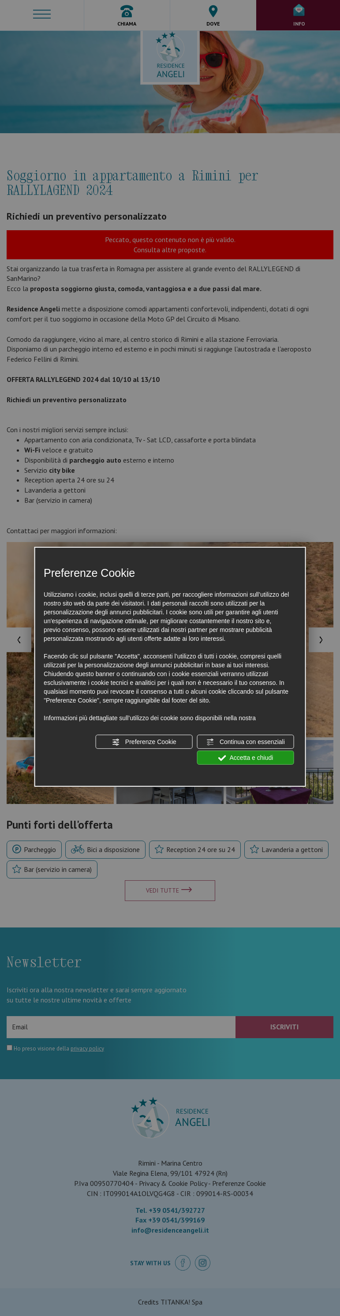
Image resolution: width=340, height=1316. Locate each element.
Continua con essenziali (245, 742)
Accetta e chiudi (245, 758)
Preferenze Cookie (144, 742)
